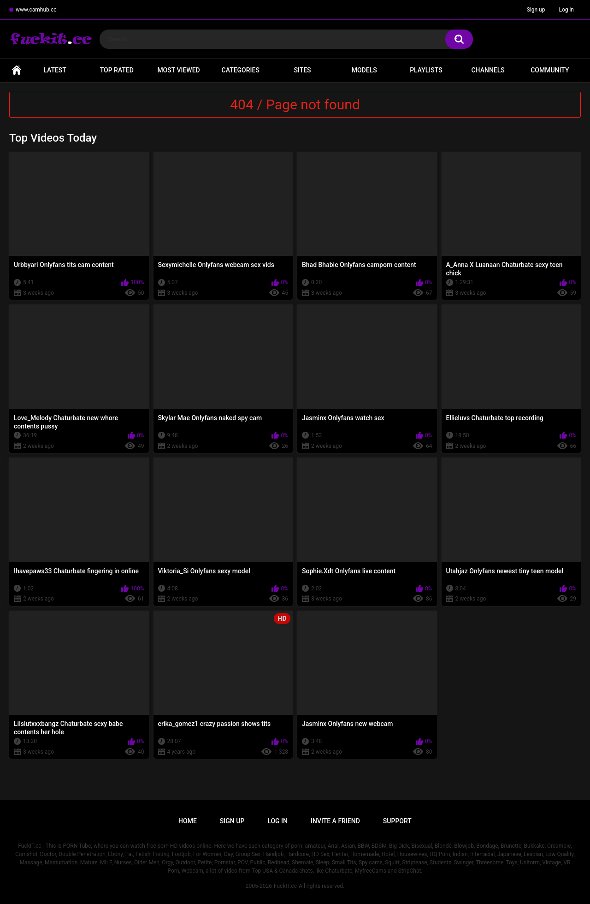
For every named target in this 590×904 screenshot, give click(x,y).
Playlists (426, 70)
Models (364, 70)
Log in (566, 9)
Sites (302, 70)
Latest (54, 70)
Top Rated (117, 70)
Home (16, 70)
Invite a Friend (335, 821)
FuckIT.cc (285, 886)
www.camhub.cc (36, 9)
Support (397, 821)
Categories (241, 70)
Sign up (536, 9)
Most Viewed (178, 70)
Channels (487, 70)
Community (550, 70)
